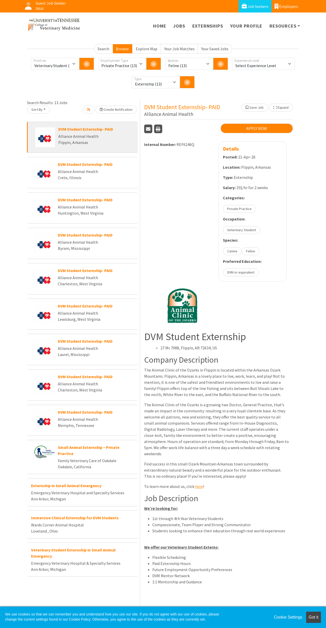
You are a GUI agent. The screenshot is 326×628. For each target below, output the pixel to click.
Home (159, 26)
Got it (313, 617)
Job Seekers (255, 6)
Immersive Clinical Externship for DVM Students (75, 517)
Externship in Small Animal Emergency (66, 485)
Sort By (37, 109)
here (199, 486)
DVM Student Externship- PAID (85, 129)
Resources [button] (282, 26)
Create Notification (116, 109)
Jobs (179, 26)
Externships (207, 26)
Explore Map (146, 48)
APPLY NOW (256, 128)
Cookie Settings (288, 617)
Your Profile (246, 26)
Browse (122, 48)
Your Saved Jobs (214, 48)
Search (103, 48)
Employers (286, 6)
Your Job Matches (179, 48)
